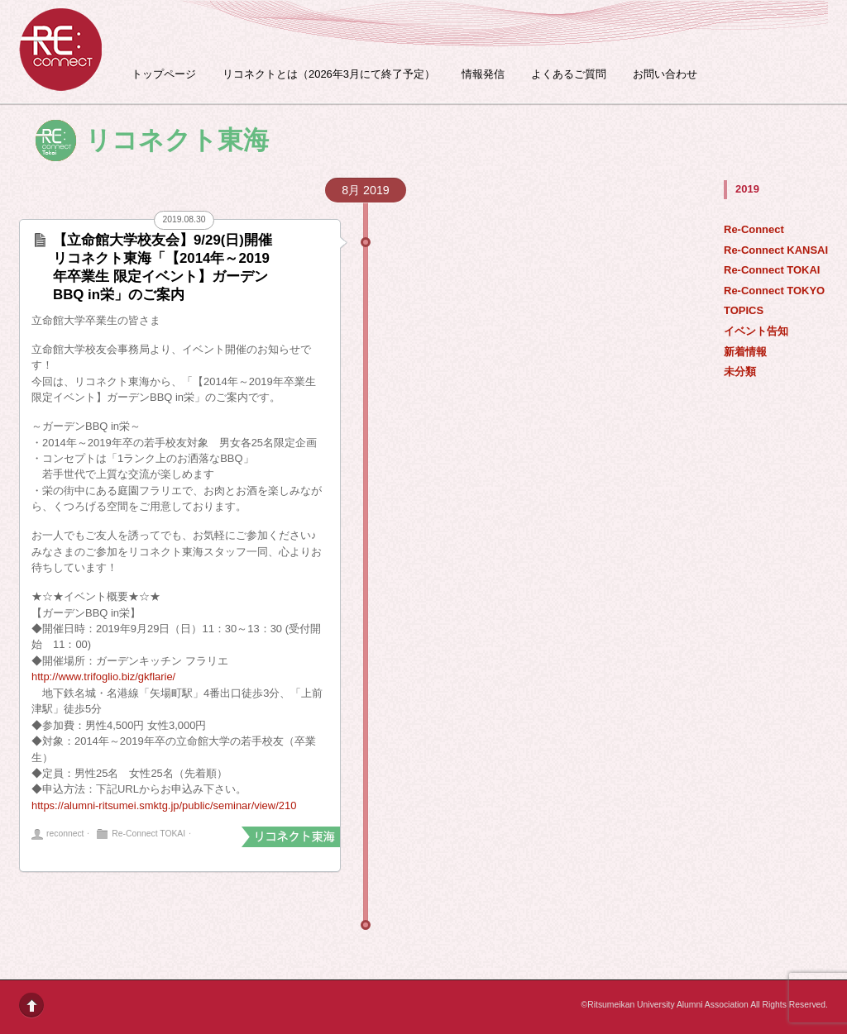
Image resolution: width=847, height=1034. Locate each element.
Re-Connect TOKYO (774, 290)
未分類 (740, 371)
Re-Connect (754, 229)
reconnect (65, 833)
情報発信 (483, 74)
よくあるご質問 (568, 74)
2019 (747, 189)
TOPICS (743, 310)
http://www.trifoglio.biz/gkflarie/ (103, 676)
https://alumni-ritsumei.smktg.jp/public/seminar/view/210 (163, 805)
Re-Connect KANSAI (776, 250)
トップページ (164, 74)
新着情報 (745, 351)
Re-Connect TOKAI (772, 270)
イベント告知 (756, 331)
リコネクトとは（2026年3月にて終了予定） (329, 74)
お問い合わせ (665, 74)
